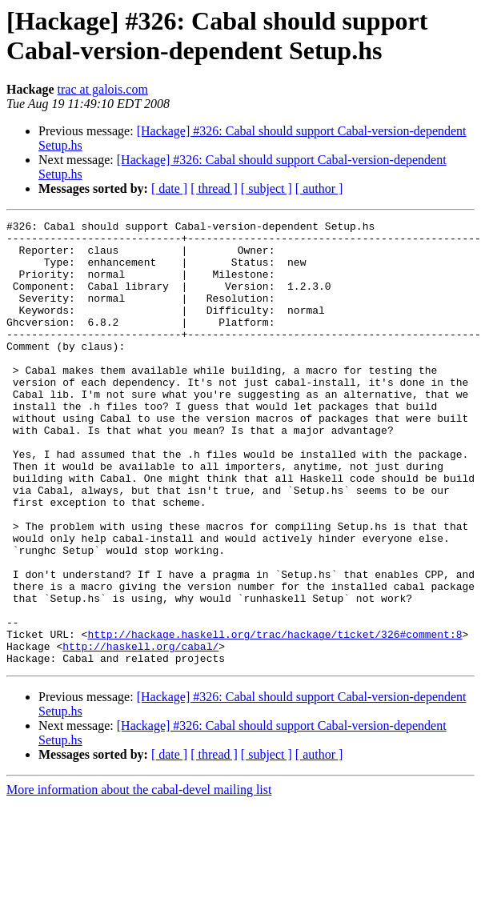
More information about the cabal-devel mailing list (138, 878)
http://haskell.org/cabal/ (140, 732)
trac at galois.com (103, 89)
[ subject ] (266, 188)
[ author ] (319, 188)
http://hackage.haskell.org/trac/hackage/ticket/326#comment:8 (274, 718)
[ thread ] (214, 188)
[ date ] (169, 188)
